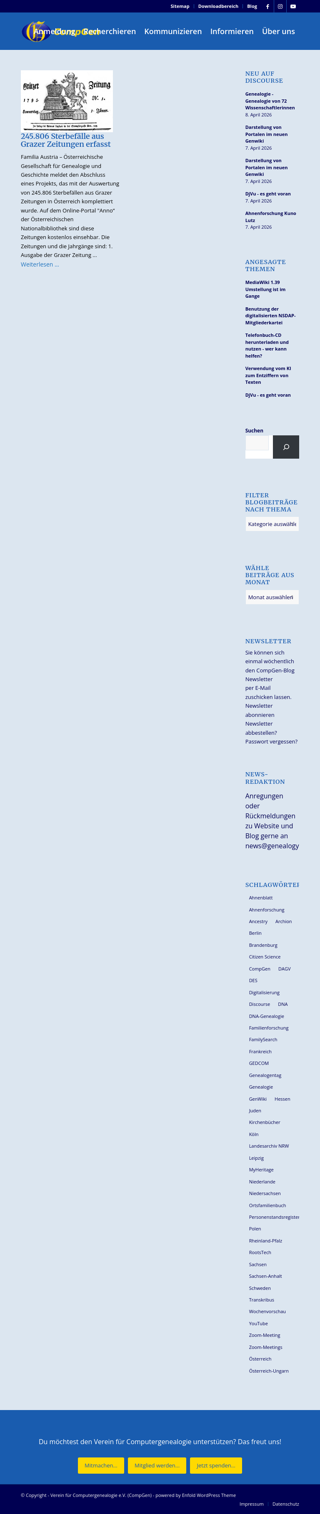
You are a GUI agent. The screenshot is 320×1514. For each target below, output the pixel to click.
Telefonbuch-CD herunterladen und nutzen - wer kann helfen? (267, 345)
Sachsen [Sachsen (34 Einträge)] (258, 1264)
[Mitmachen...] (101, 1465)
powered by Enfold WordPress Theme (195, 1495)
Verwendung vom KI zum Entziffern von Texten (268, 375)
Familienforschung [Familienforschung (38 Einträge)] (269, 1028)
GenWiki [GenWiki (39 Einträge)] (258, 1099)
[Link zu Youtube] (293, 6)
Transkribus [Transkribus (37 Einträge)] (261, 1300)
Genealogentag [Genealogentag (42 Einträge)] (265, 1075)
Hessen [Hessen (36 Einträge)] (282, 1099)
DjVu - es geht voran (268, 193)
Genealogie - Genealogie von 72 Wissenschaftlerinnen (270, 101)
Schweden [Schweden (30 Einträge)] (260, 1288)
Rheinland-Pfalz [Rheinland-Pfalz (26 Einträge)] (265, 1240)
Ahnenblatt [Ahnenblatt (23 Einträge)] (261, 897)
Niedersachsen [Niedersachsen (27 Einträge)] (265, 1193)
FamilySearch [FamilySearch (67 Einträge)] (263, 1039)
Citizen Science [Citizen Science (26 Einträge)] (265, 956)
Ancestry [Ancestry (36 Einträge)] (258, 921)
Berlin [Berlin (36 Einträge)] (255, 933)
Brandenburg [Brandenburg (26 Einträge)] (263, 945)
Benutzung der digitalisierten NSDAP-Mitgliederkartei (270, 316)
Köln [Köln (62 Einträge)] (254, 1134)
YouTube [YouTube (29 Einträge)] (258, 1323)
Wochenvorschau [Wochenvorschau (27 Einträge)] (267, 1311)
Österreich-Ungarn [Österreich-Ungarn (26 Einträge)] (269, 1371)
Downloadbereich (218, 6)
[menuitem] (180, 6)
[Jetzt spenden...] (216, 1465)
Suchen (254, 430)
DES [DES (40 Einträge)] (253, 980)
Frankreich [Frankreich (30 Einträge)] (260, 1051)
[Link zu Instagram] (280, 6)
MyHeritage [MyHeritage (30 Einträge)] (261, 1169)
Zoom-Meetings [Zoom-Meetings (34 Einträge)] (265, 1347)
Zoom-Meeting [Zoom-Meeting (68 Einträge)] (264, 1335)
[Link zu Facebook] (268, 6)
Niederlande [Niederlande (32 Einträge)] (262, 1181)
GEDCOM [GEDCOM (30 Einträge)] (259, 1063)
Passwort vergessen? (271, 741)
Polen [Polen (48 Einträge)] (255, 1228)
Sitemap (180, 6)
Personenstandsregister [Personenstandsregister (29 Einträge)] (274, 1217)
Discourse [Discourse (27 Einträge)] (259, 1004)
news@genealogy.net (278, 845)
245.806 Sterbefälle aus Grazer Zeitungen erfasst (66, 140)
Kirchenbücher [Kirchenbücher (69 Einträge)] (264, 1122)
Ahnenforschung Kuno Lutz (270, 216)
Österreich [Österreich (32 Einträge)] (260, 1359)
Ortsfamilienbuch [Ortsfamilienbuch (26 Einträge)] (267, 1205)
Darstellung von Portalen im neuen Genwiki (266, 134)
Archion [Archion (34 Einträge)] (283, 921)
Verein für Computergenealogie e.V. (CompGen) (101, 1495)
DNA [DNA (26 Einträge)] (283, 1004)
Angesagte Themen (265, 266)
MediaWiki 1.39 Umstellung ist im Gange (265, 289)
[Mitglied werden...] (157, 1465)
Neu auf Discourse (264, 77)
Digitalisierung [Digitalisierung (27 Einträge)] (264, 992)
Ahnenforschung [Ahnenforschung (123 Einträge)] (267, 909)
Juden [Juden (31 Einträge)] (255, 1110)
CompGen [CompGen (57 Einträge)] (259, 969)
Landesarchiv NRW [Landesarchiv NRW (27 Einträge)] (269, 1146)
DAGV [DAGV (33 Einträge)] (284, 969)
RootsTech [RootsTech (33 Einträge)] (260, 1252)
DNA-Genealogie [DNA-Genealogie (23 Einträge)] (266, 1016)
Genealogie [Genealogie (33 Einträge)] (261, 1087)
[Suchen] (286, 447)
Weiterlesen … (40, 264)
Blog (252, 6)
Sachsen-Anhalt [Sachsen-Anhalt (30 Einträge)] (265, 1276)
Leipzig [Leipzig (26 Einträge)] (256, 1158)
